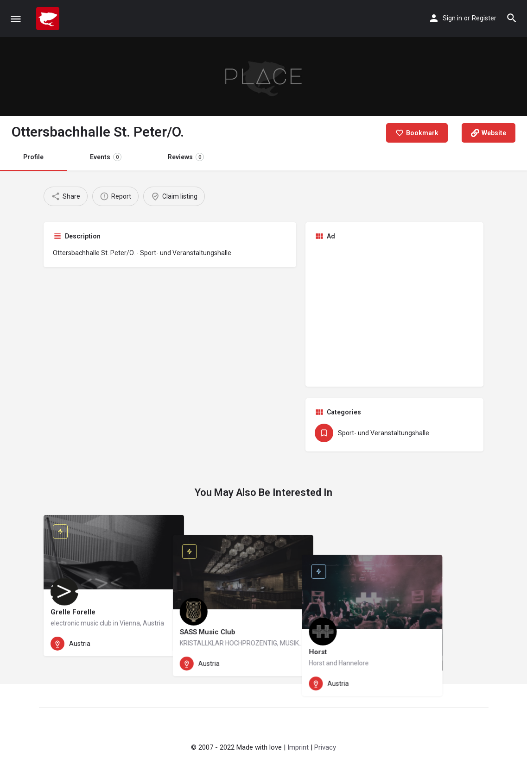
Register (484, 18)
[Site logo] (49, 18)
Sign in (452, 18)
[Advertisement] (394, 312)
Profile (33, 157)
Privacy (325, 747)
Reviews (186, 157)
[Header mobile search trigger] (512, 18)
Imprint (298, 747)
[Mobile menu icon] (15, 19)
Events (105, 157)
